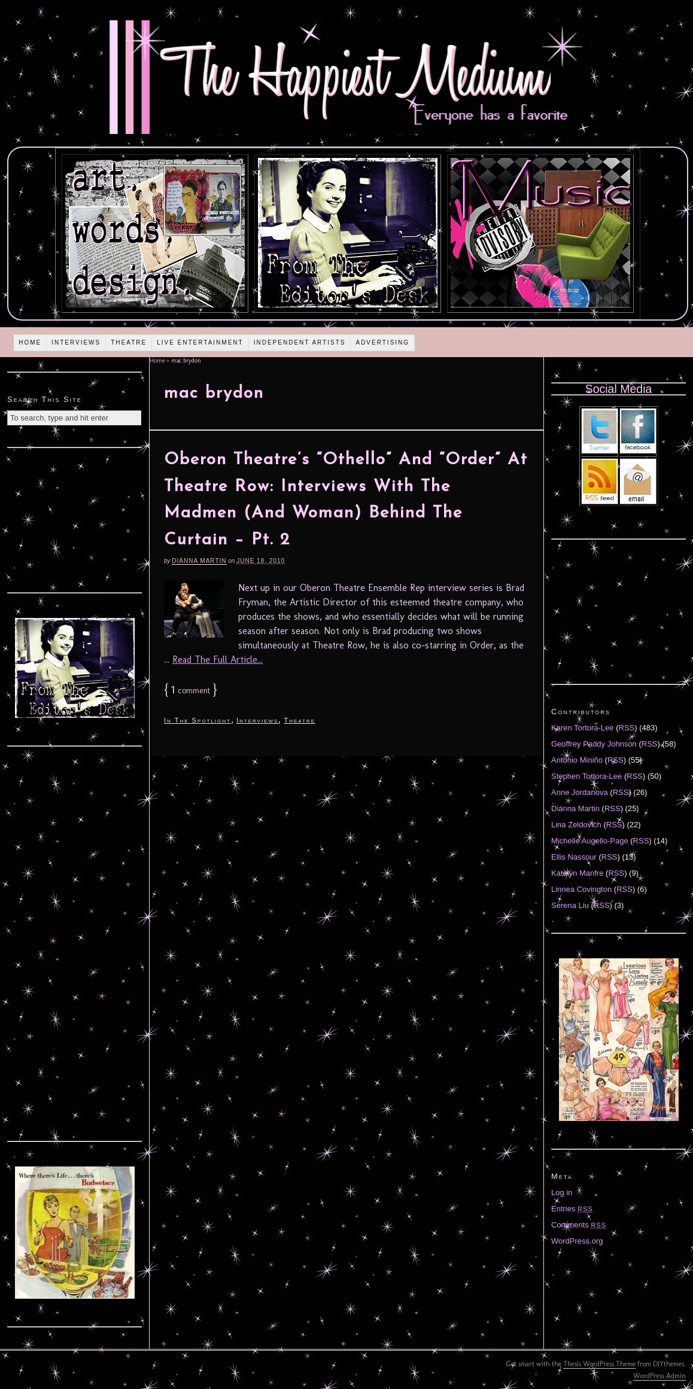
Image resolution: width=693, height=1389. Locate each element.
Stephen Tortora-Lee (586, 776)
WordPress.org (577, 1240)
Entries (572, 1208)
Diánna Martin (199, 561)
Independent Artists (300, 342)
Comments (578, 1224)
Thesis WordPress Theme (599, 1364)
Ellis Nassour (574, 856)
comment (190, 691)
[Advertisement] (75, 518)
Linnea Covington (581, 889)
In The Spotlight (197, 720)
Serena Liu (570, 905)
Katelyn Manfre (577, 873)
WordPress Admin (659, 1376)
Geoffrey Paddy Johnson (594, 743)
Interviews (76, 342)
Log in (561, 1192)
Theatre (129, 342)
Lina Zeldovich (576, 824)
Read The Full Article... (217, 659)
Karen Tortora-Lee (582, 727)
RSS (627, 727)
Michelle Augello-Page (589, 840)
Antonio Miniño (577, 760)
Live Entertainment (200, 342)
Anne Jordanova (579, 792)
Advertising (382, 342)
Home (30, 342)
